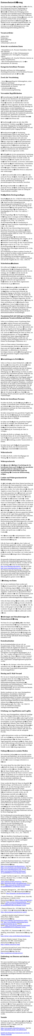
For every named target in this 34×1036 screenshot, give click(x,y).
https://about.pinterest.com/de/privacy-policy (14, 912)
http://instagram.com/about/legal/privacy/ (18, 893)
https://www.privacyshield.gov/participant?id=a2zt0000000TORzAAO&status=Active (15, 904)
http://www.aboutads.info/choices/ (11, 566)
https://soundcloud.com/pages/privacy (12, 953)
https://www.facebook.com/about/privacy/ (13, 866)
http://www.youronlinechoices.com (11, 869)
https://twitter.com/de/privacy (23, 900)
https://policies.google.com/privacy (11, 881)
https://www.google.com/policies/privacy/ (13, 1028)
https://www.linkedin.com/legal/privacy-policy (14, 920)
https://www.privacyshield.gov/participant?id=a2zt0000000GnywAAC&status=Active (13, 871)
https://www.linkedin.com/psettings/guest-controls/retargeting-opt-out (14, 923)
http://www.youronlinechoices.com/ (11, 568)
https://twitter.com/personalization (16, 902)
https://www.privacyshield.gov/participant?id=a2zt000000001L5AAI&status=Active (15, 885)
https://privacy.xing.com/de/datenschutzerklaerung (15, 936)
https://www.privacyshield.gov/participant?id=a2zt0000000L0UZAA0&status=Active (15, 926)
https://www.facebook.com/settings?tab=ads (13, 868)
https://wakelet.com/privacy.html (10, 944)
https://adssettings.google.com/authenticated (13, 883)
